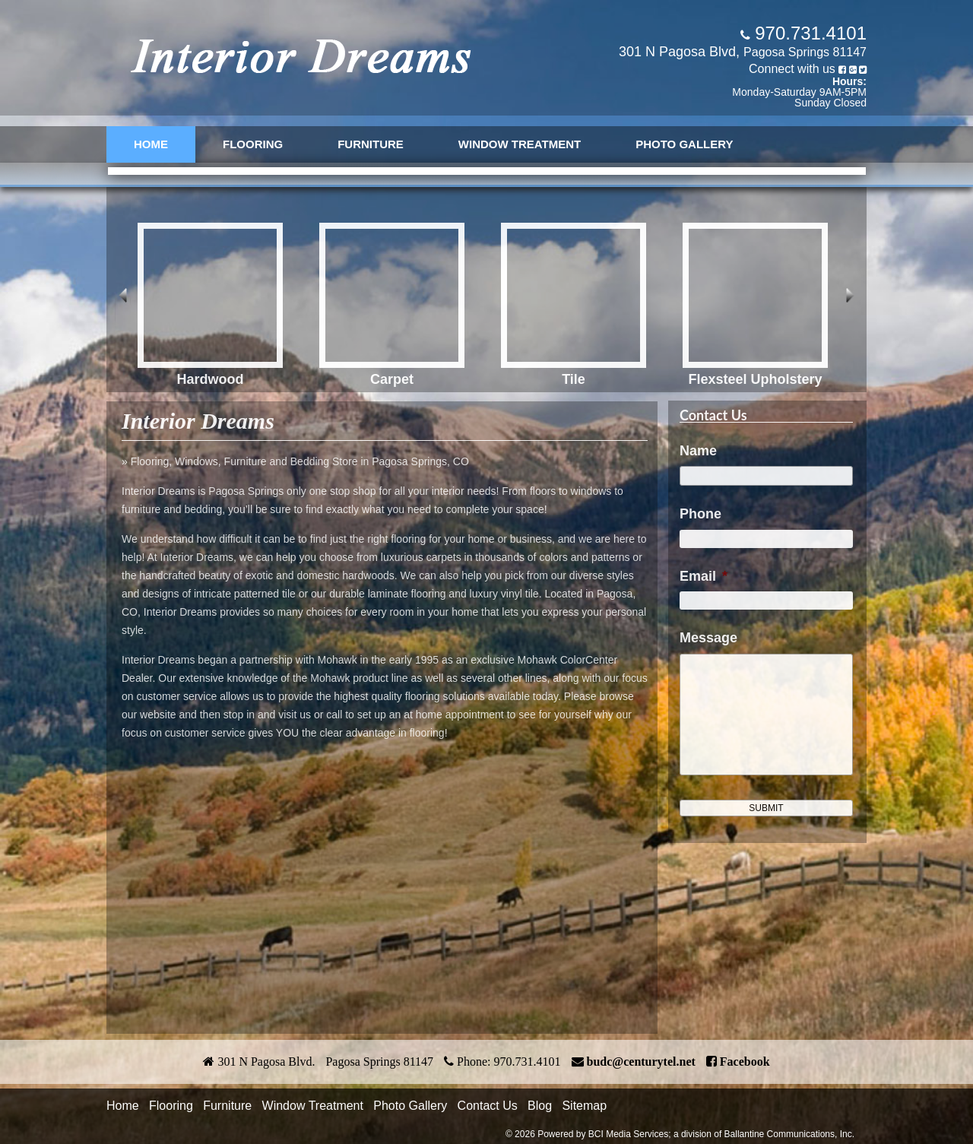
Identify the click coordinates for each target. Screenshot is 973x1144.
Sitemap (584, 1105)
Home (151, 144)
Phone (700, 513)
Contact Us (488, 1105)
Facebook (745, 1061)
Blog (540, 1105)
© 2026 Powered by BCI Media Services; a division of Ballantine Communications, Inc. (680, 1134)
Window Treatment (519, 144)
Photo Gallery (684, 144)
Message (708, 637)
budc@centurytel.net (641, 1061)
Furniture (371, 144)
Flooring (253, 144)
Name (698, 450)
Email (703, 576)
